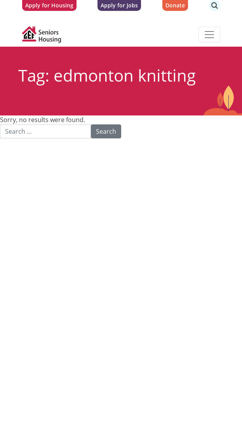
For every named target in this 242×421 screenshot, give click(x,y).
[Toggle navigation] (209, 34)
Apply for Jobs (119, 5)
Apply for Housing (49, 5)
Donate (175, 5)
